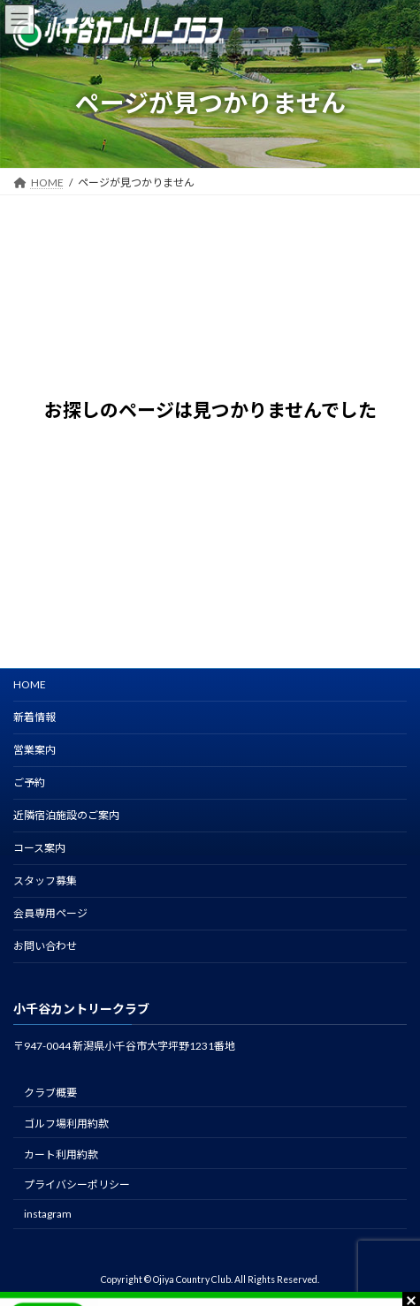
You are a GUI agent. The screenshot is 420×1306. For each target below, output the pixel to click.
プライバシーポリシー (77, 1184)
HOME (29, 684)
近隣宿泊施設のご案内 (66, 815)
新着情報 (34, 717)
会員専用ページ (50, 913)
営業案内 (34, 749)
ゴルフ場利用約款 (66, 1123)
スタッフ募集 (45, 880)
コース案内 (39, 847)
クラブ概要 (50, 1092)
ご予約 (29, 782)
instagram (48, 1213)
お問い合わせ (45, 946)
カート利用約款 (61, 1154)
